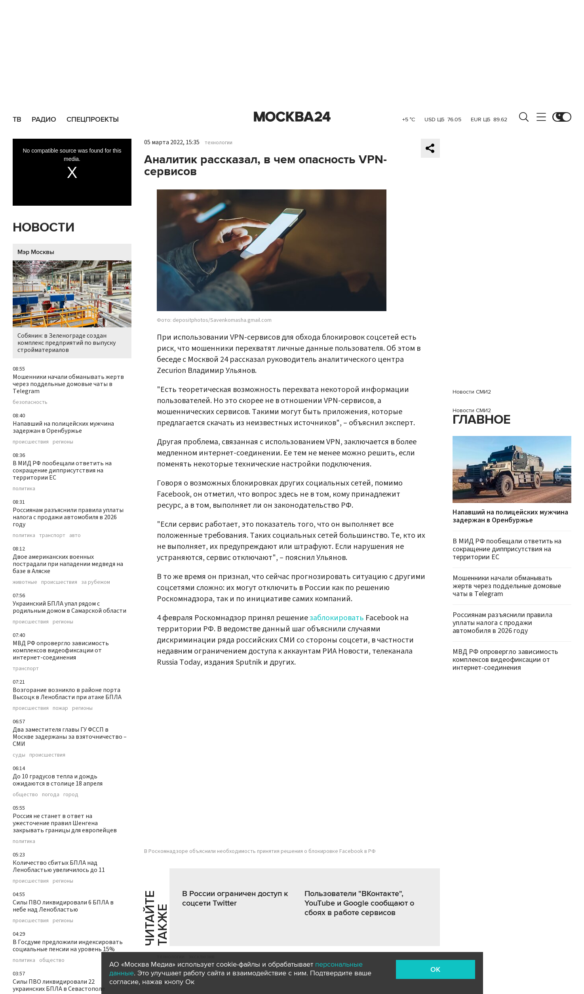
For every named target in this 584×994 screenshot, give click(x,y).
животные (25, 582)
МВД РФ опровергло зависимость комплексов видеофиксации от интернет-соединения (61, 650)
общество (25, 794)
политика (24, 488)
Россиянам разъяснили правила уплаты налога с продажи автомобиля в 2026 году (68, 517)
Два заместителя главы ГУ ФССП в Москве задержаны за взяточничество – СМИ (70, 736)
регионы (63, 442)
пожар (60, 708)
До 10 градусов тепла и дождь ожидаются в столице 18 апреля (58, 780)
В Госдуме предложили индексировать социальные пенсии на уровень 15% (68, 946)
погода (50, 794)
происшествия (31, 442)
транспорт (52, 535)
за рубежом (95, 582)
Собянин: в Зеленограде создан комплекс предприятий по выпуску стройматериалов (72, 307)
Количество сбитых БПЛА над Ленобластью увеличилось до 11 (59, 866)
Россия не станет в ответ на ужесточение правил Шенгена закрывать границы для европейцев (65, 823)
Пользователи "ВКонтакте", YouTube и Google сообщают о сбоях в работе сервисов (359, 903)
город (70, 794)
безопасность (30, 402)
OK (435, 969)
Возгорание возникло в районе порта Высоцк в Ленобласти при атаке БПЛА (67, 694)
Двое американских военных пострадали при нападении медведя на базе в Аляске (68, 563)
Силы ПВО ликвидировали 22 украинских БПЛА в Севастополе (59, 985)
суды (19, 755)
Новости (43, 227)
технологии (218, 143)
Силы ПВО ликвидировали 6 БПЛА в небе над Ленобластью (63, 906)
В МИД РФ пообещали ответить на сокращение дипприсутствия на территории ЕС (62, 470)
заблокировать (337, 617)
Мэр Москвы (35, 252)
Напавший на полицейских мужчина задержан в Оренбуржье (63, 427)
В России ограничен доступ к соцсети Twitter (235, 898)
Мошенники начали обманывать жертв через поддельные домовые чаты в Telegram (68, 384)
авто (75, 535)
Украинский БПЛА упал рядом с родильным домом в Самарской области (69, 607)
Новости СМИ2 (472, 391)
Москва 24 (292, 117)
